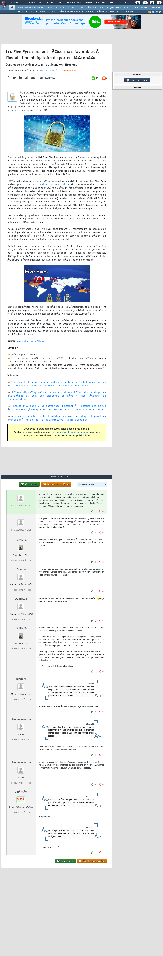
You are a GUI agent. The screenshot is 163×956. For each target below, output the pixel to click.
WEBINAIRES (42, 11)
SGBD (126, 7)
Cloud (49, 7)
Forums (15, 2)
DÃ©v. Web (92, 7)
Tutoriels (29, 2)
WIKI (111, 11)
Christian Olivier (46, 70)
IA (56, 7)
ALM (62, 7)
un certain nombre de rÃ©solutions (46, 184)
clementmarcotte (21, 719)
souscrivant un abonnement (72, 432)
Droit (113, 2)
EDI (101, 7)
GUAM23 (21, 540)
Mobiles (144, 7)
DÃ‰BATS (102, 11)
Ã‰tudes (101, 2)
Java (81, 7)
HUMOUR (128, 11)
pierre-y (21, 679)
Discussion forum (137, 80)
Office (135, 7)
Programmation (114, 7)
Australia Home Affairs (30, 341)
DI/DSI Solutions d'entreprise (30, 7)
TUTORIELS (21, 11)
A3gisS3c (21, 598)
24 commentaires (67, 71)
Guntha (21, 569)
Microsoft (72, 7)
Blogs (49, 2)
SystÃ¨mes (156, 7)
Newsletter (73, 2)
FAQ (40, 2)
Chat (60, 2)
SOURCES (89, 11)
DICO (118, 11)
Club (123, 2)
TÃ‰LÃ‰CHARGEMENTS (71, 11)
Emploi (88, 2)
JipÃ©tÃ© (21, 791)
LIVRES (54, 11)
